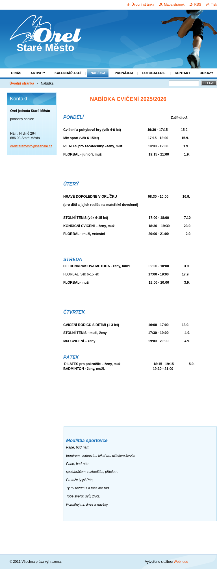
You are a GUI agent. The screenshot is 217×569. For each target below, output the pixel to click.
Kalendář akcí (68, 73)
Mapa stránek (174, 5)
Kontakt (182, 73)
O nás (16, 73)
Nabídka (97, 73)
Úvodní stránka (22, 83)
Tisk (214, 5)
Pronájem (124, 73)
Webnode (181, 562)
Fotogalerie (154, 73)
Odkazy (206, 73)
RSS (197, 5)
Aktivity (38, 73)
